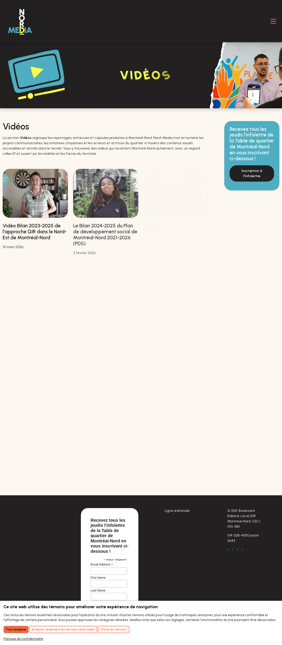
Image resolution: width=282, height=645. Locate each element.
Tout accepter (16, 629)
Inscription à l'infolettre (251, 173)
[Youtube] (244, 549)
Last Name (98, 590)
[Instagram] (239, 549)
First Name (98, 577)
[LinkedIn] (234, 549)
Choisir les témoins (113, 629)
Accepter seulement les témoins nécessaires (63, 629)
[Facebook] (229, 549)
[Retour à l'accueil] (20, 21)
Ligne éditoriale (177, 511)
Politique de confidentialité (23, 639)
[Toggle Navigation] (273, 21)
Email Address (102, 564)
